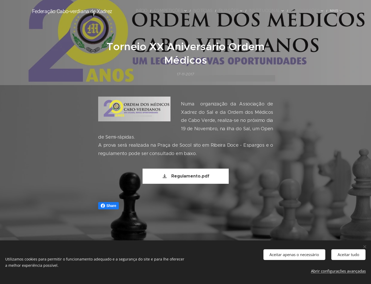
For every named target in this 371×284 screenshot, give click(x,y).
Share (108, 206)
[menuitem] (142, 10)
